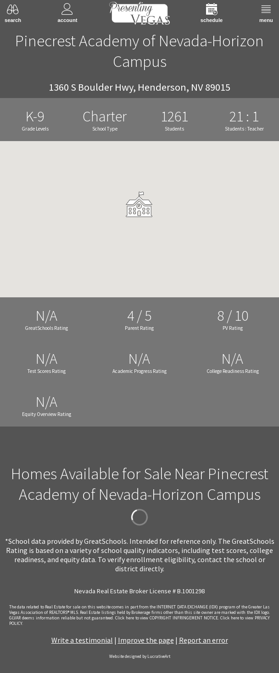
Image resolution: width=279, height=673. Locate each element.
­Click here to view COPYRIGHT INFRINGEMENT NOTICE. (167, 618)
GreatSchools (105, 541)
